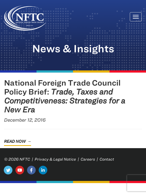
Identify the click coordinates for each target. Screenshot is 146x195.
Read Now (15, 141)
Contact (106, 159)
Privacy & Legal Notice (55, 159)
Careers (88, 159)
